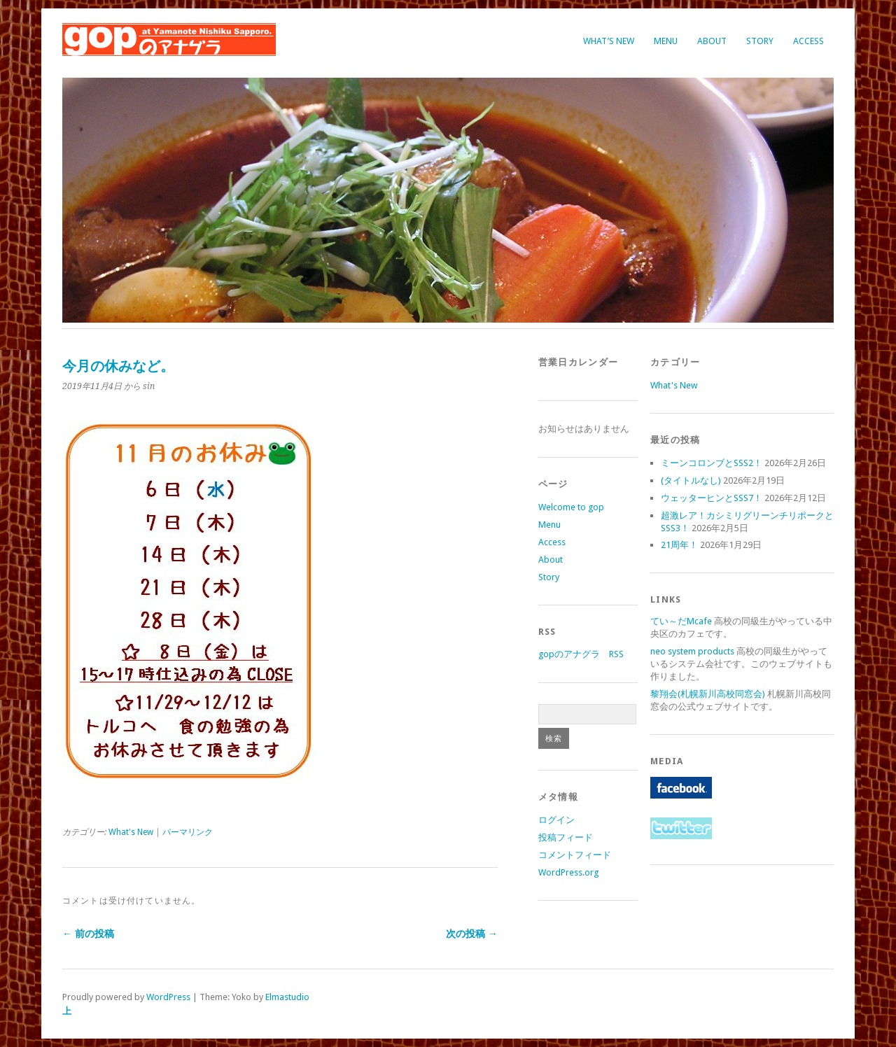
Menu (666, 41)
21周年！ (679, 545)
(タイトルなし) (691, 480)
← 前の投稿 (88, 933)
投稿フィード (565, 837)
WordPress (168, 997)
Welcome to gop (571, 507)
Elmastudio (287, 997)
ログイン (556, 820)
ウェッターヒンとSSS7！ (711, 498)
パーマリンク (187, 832)
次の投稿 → (472, 933)
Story (760, 41)
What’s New (608, 41)
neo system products (692, 651)
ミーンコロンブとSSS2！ (711, 463)
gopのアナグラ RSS (581, 654)
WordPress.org (568, 872)
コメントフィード (574, 855)
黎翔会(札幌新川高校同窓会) (707, 694)
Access (808, 41)
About (712, 41)
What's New (130, 832)
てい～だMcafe (681, 621)
